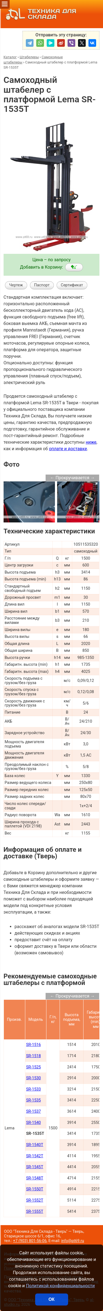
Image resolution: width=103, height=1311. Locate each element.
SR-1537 (33, 1111)
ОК (51, 1299)
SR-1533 (33, 1089)
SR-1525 (33, 1067)
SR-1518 (33, 1056)
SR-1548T (34, 1178)
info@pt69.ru (72, 1241)
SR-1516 (33, 1044)
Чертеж (16, 285)
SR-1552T (34, 1200)
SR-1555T (34, 1211)
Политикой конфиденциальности (60, 1285)
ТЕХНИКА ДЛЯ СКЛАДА (39, 14)
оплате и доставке (68, 448)
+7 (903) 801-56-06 (30, 1241)
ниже (91, 442)
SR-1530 (33, 1078)
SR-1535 (33, 1100)
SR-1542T (34, 1156)
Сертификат (72, 285)
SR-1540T (34, 1145)
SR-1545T (34, 1167)
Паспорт (42, 285)
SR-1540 (33, 1122)
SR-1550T (34, 1189)
